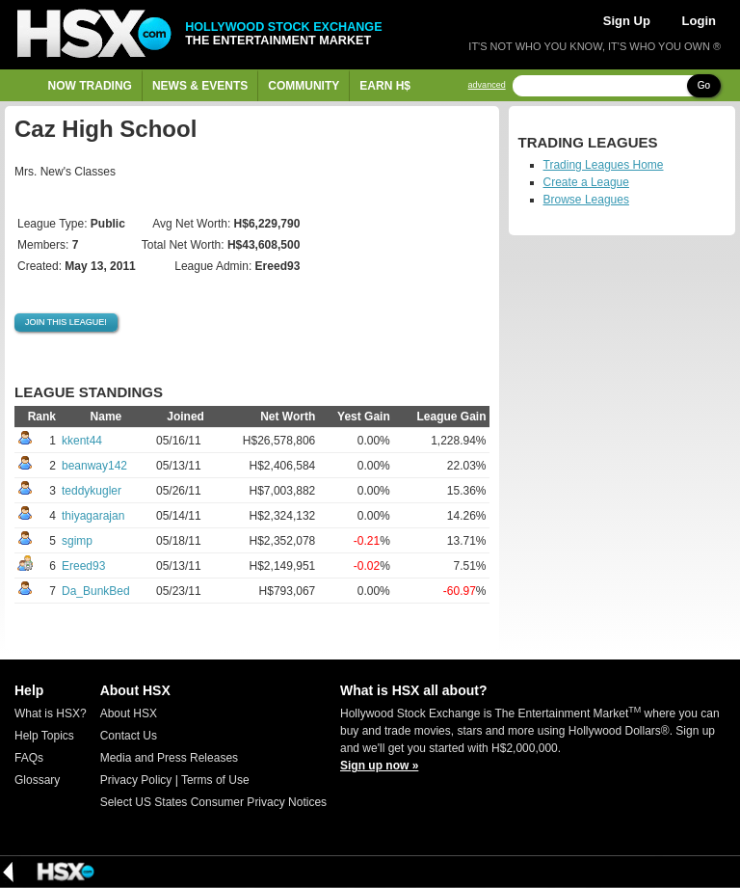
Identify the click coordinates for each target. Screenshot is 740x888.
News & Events (200, 86)
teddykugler (91, 491)
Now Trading (90, 86)
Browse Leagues (586, 199)
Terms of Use (215, 780)
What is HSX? (50, 713)
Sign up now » (379, 765)
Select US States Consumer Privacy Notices (213, 802)
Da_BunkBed (96, 591)
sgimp (77, 541)
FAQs (28, 758)
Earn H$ (384, 86)
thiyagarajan (93, 516)
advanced (487, 85)
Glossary (37, 780)
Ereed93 (83, 566)
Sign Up (626, 20)
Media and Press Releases (169, 758)
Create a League (586, 182)
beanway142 (94, 465)
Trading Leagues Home (603, 165)
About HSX (128, 713)
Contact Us (128, 735)
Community (303, 86)
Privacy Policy (136, 780)
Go (704, 85)
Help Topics (44, 735)
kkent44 (82, 440)
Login (699, 20)
